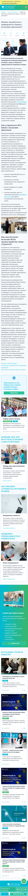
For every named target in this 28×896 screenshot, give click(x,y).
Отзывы (14, 831)
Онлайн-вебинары (14, 853)
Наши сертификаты (14, 862)
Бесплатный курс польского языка (14, 843)
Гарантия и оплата (14, 867)
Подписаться (14, 393)
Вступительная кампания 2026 (14, 827)
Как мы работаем (14, 838)
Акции (14, 812)
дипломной (22, 194)
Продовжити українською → (10, 3)
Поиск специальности (10, 563)
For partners (14, 803)
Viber (11, 882)
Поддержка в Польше (14, 855)
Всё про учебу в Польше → (9, 363)
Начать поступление (18, 894)
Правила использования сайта (14, 858)
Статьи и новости (13, 12)
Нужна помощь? (14, 799)
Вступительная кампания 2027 (14, 829)
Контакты (14, 822)
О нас (14, 841)
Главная (3, 12)
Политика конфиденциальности (14, 860)
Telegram (15, 882)
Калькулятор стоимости (11, 515)
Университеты (14, 815)
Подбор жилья (14, 850)
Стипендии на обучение (14, 848)
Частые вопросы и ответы (14, 865)
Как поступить (14, 836)
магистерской (8, 197)
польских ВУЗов (21, 102)
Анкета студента (14, 824)
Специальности (14, 817)
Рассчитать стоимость (9, 528)
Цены (14, 819)
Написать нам (14, 807)
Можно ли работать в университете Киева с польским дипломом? (13, 13)
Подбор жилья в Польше (11, 419)
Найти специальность (9, 579)
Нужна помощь (7, 480)
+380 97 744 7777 (14, 878)
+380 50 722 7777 (14, 880)
